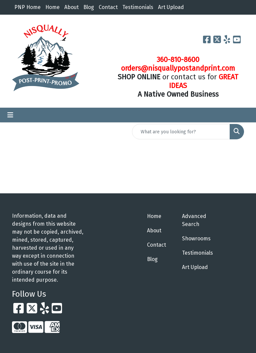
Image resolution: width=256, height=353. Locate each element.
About (71, 7)
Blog (88, 7)
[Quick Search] (181, 131)
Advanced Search (194, 220)
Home (52, 7)
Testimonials (137, 7)
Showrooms (195, 238)
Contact (108, 7)
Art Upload (171, 7)
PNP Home (27, 7)
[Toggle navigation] (10, 115)
